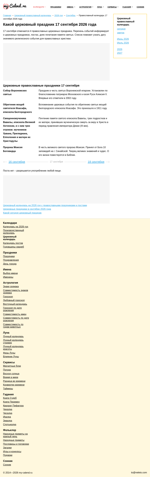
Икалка (7, 417)
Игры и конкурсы (12, 451)
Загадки (7, 447)
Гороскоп (8, 296)
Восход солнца (11, 373)
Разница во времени (14, 381)
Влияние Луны (11, 356)
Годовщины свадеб (13, 247)
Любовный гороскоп (14, 300)
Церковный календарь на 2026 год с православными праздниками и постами (45, 205)
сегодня (121, 29)
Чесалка (7, 413)
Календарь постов (13, 243)
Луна (99, 7)
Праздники (55, 7)
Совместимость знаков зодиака (15, 291)
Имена (70, 7)
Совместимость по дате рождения (16, 319)
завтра (120, 32)
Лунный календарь (13, 336)
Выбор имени (10, 273)
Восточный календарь (15, 304)
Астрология (85, 7)
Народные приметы (13, 440)
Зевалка (7, 420)
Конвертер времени (13, 385)
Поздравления (11, 260)
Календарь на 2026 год (15, 226)
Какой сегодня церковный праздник (22, 213)
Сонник (140, 7)
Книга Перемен (11, 402)
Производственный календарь (13, 231)
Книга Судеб (10, 398)
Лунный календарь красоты (13, 347)
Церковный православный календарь (125, 21)
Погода (7, 370)
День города (9, 264)
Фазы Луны (9, 353)
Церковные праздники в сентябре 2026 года (27, 209)
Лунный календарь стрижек (13, 341)
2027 (119, 53)
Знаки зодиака (11, 286)
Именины (8, 277)
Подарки (7, 455)
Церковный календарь (9, 238)
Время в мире (10, 377)
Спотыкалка (9, 424)
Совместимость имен (14, 314)
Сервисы (112, 7)
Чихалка (7, 409)
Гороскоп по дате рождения (12, 309)
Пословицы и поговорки (16, 444)
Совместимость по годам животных (13, 325)
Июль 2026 (123, 43)
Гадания (126, 7)
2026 (119, 49)
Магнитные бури (12, 366)
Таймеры (8, 388)
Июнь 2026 (123, 39)
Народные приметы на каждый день (15, 435)
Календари (38, 7)
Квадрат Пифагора (13, 405)
